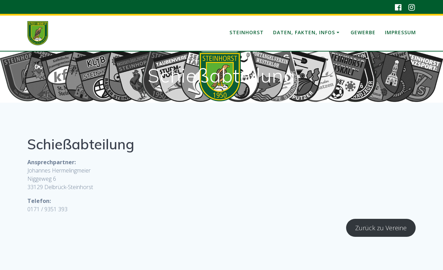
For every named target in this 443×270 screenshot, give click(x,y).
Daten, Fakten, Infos (304, 32)
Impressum (400, 32)
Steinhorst (246, 32)
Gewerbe (363, 32)
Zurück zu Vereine (381, 228)
